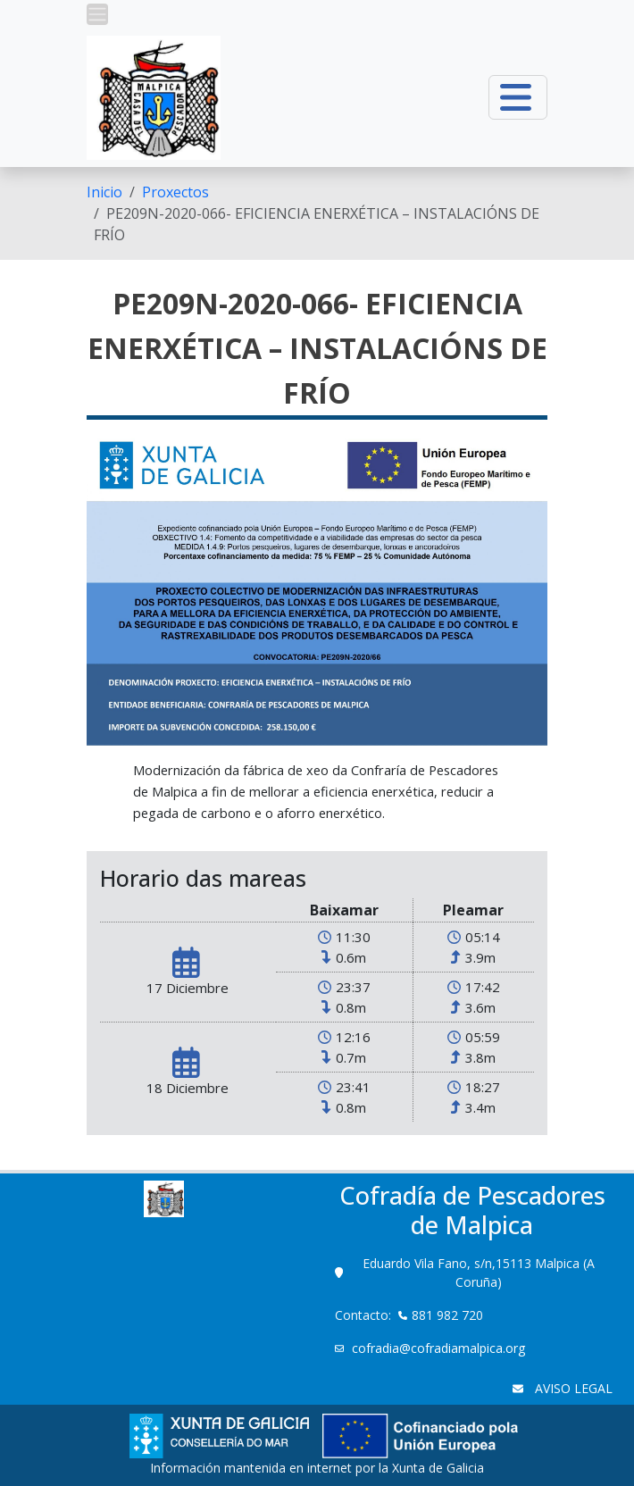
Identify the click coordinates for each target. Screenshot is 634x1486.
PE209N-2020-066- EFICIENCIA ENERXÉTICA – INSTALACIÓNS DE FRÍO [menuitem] (316, 224)
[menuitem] (104, 192)
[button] (97, 14)
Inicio (104, 192)
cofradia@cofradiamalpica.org (440, 1348)
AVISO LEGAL (572, 1388)
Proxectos (175, 192)
